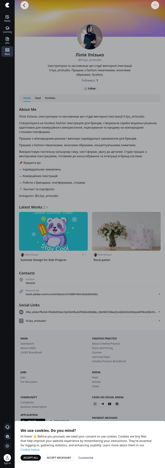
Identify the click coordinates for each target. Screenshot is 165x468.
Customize (85, 458)
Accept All (30, 457)
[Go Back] (25, 5)
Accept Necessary (59, 457)
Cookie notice (30, 450)
